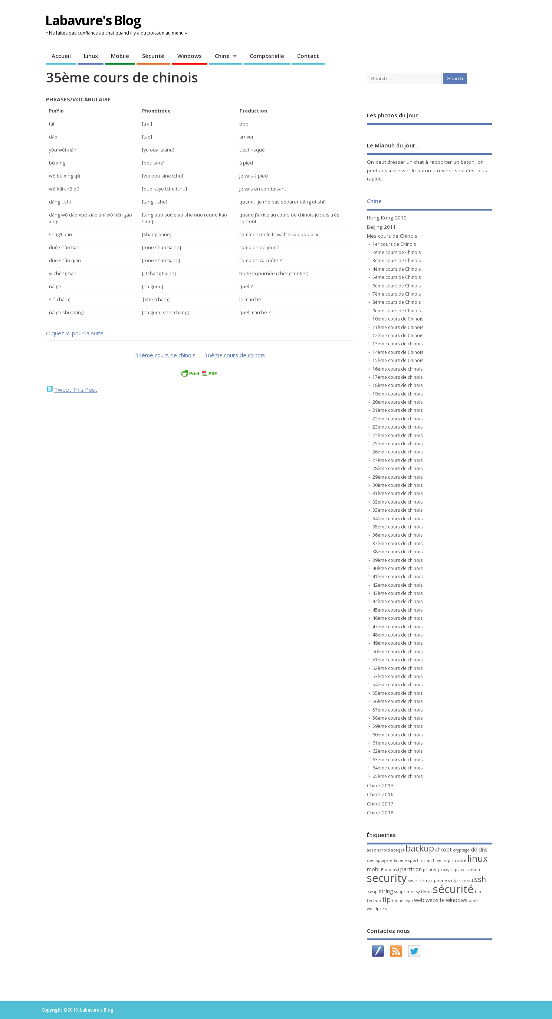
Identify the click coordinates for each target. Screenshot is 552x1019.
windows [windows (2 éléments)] (456, 900)
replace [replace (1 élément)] (458, 869)
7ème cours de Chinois (396, 294)
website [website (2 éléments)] (435, 900)
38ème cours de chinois (397, 551)
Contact (308, 55)
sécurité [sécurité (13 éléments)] (453, 889)
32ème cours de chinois (397, 502)
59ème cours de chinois (397, 726)
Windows (189, 55)
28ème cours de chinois (397, 468)
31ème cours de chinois (397, 493)
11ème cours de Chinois (397, 327)
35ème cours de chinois (397, 527)
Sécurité (153, 55)
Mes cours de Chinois (392, 235)
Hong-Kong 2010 (387, 217)
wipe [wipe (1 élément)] (473, 900)
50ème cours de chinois (397, 651)
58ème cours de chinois (397, 718)
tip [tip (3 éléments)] (386, 899)
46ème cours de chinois (397, 618)
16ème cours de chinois (397, 369)
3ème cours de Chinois (396, 260)
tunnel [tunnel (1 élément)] (398, 900)
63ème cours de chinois (397, 759)
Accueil (61, 55)
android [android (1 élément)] (382, 850)
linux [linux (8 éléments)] (477, 858)
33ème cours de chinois (397, 510)
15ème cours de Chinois (397, 360)
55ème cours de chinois (397, 693)
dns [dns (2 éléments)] (483, 849)
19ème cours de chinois (397, 394)
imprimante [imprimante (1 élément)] (454, 860)
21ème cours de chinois (397, 410)
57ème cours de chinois (397, 710)
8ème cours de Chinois (396, 302)
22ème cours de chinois (397, 419)
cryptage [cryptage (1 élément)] (461, 850)
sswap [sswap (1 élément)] (372, 891)
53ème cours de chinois (397, 676)
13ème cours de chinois (397, 344)
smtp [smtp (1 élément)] (453, 880)
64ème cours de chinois (397, 768)
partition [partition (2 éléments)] (411, 869)
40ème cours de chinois (397, 568)
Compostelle (267, 55)
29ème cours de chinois (397, 477)
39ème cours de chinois (397, 560)
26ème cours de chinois (397, 452)
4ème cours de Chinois (396, 269)
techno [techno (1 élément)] (374, 900)
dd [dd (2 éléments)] (474, 849)
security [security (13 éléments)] (387, 877)
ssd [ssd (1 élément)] (470, 880)
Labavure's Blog (93, 20)
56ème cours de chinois (397, 701)
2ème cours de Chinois (396, 252)
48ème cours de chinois (397, 635)
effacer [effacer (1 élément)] (397, 860)
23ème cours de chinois (397, 427)
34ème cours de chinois (165, 355)
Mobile (120, 55)
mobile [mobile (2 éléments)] (375, 869)
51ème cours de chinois (397, 660)
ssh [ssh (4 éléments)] (480, 879)
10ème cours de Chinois (397, 319)
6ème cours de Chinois (396, 286)
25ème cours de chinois (397, 443)
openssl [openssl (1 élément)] (392, 869)
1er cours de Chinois (394, 244)
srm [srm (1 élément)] (462, 880)
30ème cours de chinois (397, 485)
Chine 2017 (380, 803)
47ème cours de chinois (397, 627)
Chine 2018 (380, 812)
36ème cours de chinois (234, 355)
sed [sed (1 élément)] (411, 880)
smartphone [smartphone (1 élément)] (435, 880)
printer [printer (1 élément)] (430, 869)
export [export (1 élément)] (411, 860)
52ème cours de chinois (397, 668)
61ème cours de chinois (397, 743)
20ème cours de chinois (397, 402)
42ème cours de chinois (397, 585)
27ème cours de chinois (397, 460)
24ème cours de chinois (397, 435)
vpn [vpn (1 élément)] (409, 900)
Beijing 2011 (381, 227)
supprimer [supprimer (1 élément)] (404, 891)
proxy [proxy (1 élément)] (443, 869)
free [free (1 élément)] (437, 860)
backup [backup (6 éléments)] (419, 848)
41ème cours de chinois (397, 576)
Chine (222, 55)
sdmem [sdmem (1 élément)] (474, 869)
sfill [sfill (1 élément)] (419, 880)
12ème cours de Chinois (397, 335)
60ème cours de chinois (397, 735)
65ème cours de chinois (397, 776)
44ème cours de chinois (397, 601)
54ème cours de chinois (397, 684)
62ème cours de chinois (397, 751)
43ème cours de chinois (397, 593)
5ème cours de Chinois (396, 277)
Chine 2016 (380, 794)
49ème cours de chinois (397, 643)
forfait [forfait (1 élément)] (426, 860)
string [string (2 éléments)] (386, 891)
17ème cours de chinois (397, 377)
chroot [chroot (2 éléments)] (443, 849)
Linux (91, 55)
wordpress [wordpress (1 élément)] (377, 908)
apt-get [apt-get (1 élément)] (397, 850)
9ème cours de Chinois (396, 310)
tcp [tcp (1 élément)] (478, 891)
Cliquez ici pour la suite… (77, 333)
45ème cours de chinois (397, 610)
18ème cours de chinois (397, 385)
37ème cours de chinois (397, 543)
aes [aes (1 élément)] (370, 850)
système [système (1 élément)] (424, 891)
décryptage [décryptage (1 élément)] (378, 860)
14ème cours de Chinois (397, 352)
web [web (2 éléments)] (419, 900)
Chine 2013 (380, 785)
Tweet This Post (75, 389)
